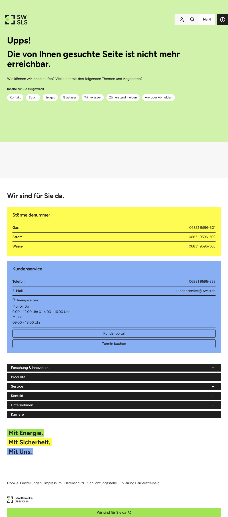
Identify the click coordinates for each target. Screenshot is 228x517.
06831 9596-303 (202, 246)
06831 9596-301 (202, 227)
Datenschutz (74, 483)
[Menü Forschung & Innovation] (113, 367)
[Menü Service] (113, 386)
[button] (222, 19)
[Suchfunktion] (192, 19)
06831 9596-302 (202, 237)
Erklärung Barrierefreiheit (139, 483)
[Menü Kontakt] (113, 395)
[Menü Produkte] (113, 377)
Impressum (53, 483)
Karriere (17, 414)
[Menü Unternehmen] (113, 405)
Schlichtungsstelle (102, 483)
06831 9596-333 (202, 281)
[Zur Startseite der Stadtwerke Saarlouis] (16, 19)
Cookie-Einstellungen (24, 483)
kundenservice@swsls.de (196, 291)
